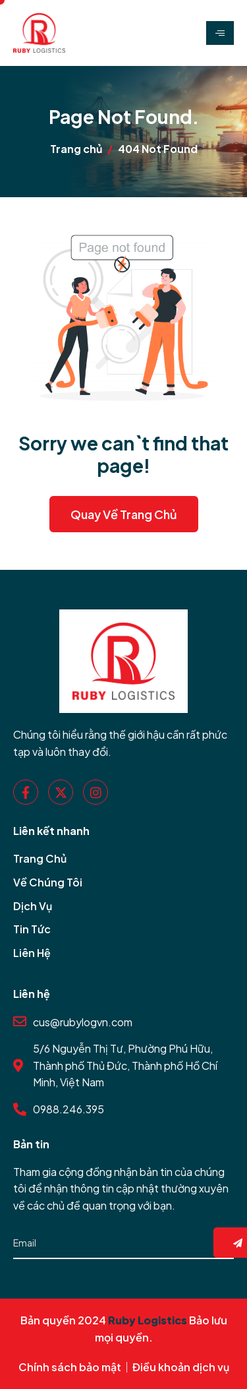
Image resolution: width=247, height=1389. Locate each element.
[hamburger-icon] (220, 33)
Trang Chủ (40, 858)
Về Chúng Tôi (47, 882)
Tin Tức (32, 929)
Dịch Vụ (32, 906)
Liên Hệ (32, 953)
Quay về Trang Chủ (123, 514)
